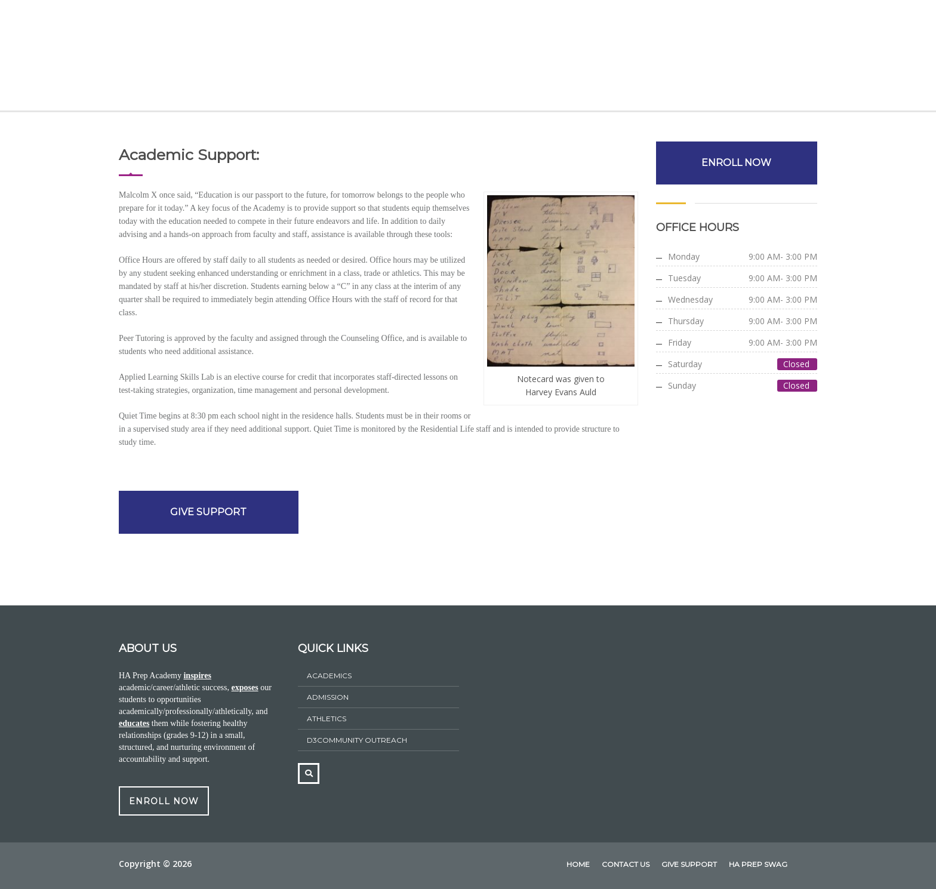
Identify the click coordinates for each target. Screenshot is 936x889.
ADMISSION (328, 697)
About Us (224, 58)
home (578, 864)
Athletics (533, 58)
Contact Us (625, 864)
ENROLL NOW (737, 162)
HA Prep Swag (610, 58)
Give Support (697, 58)
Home (169, 58)
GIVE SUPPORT (208, 512)
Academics (291, 58)
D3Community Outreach (357, 740)
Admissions (365, 58)
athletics (326, 718)
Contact (770, 58)
